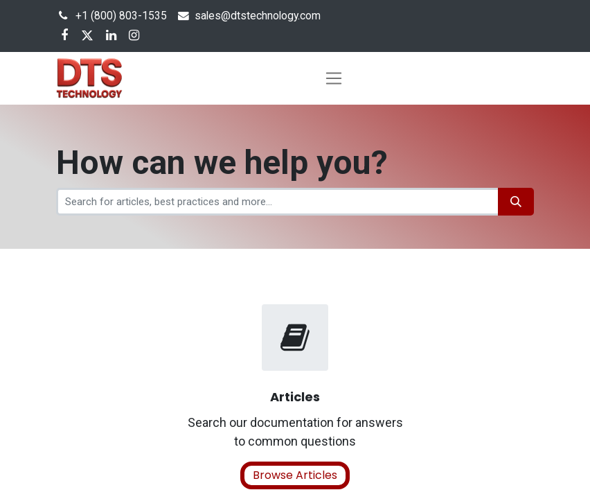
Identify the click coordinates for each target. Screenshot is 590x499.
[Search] (516, 202)
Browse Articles (295, 475)
